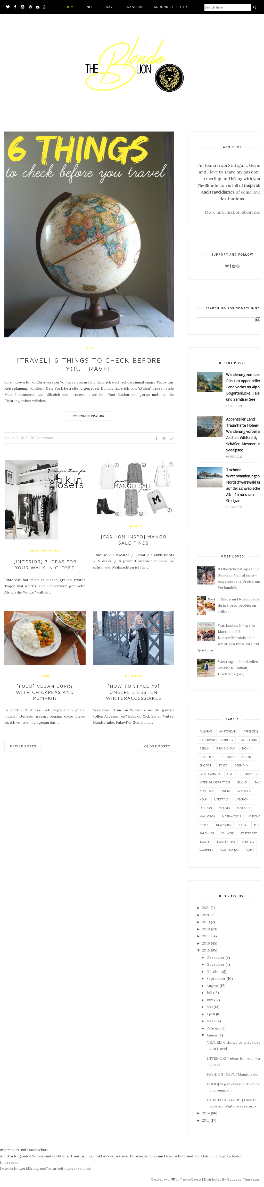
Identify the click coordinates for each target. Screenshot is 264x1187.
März (211, 1021)
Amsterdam (228, 731)
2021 (206, 907)
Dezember (216, 957)
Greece (232, 773)
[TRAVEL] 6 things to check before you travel (89, 364)
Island (242, 782)
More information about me (232, 212)
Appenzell (251, 731)
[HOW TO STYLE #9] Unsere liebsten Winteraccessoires (134, 692)
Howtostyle (133, 676)
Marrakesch (231, 816)
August (213, 985)
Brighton (207, 756)
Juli (209, 992)
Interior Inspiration (45, 551)
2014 (206, 1113)
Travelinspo (226, 841)
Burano (227, 756)
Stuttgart (249, 833)
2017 (206, 936)
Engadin (206, 765)
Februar (213, 1028)
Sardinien (207, 833)
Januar (212, 1035)
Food (45, 676)
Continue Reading (89, 416)
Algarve (206, 731)
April (211, 1014)
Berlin (204, 748)
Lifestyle (221, 799)
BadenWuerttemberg (216, 739)
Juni (210, 1000)
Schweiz (227, 833)
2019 (206, 922)
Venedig (248, 841)
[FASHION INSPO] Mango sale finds (134, 539)
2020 (206, 915)
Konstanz (207, 790)
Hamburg (252, 773)
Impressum (9, 1162)
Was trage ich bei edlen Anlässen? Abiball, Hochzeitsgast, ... (238, 667)
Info (90, 7)
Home (71, 7)
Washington (230, 850)
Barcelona (248, 739)
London (206, 807)
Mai (210, 1007)
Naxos (204, 824)
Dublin (246, 756)
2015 (206, 950)
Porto (242, 824)
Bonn (246, 748)
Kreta (225, 790)
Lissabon (242, 799)
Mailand (243, 807)
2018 (206, 929)
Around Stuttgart (171, 7)
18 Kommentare (42, 438)
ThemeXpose (190, 1179)
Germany (241, 765)
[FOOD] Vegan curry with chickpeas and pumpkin (45, 692)
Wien (250, 850)
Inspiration (133, 526)
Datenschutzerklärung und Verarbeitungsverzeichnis (46, 1168)
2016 (206, 943)
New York (223, 824)
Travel (110, 7)
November (216, 964)
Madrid (224, 807)
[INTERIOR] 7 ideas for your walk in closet (45, 564)
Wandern (135, 7)
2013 (206, 1120)
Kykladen (244, 790)
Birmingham (225, 748)
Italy (257, 782)
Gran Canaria (210, 773)
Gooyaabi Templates (243, 1179)
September (216, 978)
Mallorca (207, 816)
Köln (203, 799)
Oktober (214, 971)
